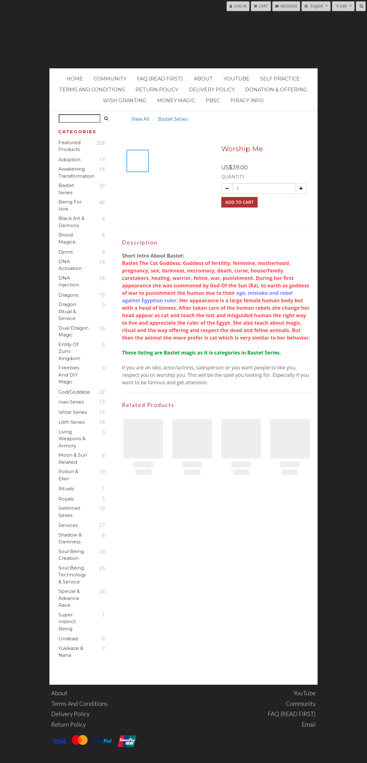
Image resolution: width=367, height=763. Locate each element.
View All (140, 119)
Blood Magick (67, 238)
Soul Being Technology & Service (72, 575)
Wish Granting (125, 100)
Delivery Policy (212, 90)
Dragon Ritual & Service (67, 311)
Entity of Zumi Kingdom (69, 351)
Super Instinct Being (67, 622)
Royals (66, 499)
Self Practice (280, 79)
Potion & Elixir (68, 475)
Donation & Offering (276, 90)
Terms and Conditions (92, 90)
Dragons (68, 295)
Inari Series (71, 402)
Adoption (69, 159)
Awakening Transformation (73, 172)
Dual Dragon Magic (73, 331)
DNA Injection (68, 281)
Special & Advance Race (69, 598)
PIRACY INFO (247, 100)
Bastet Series (66, 188)
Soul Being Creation (71, 554)
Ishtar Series (72, 412)
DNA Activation (70, 265)
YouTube (236, 79)
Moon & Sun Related (72, 458)
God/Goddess (73, 392)
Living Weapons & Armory (71, 439)
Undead (68, 639)
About (203, 79)
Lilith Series (71, 422)
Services (68, 525)
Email (309, 724)
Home (75, 79)
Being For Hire (70, 205)
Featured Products (69, 146)
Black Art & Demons (71, 221)
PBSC (213, 100)
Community (110, 79)
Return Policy (156, 90)
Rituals (66, 488)
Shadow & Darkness (70, 538)
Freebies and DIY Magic (68, 375)
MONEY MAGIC (176, 100)
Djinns (65, 252)
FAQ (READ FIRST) (160, 79)
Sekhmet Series (69, 511)
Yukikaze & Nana (70, 651)
